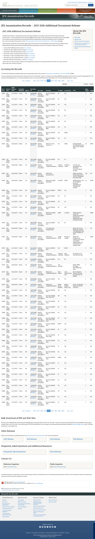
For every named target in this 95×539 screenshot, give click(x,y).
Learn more (81, 536)
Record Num (8, 89)
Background (78, 39)
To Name (60, 90)
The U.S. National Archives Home (19, 4)
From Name (67, 90)
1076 (34, 80)
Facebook (40, 527)
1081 (52, 80)
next (68, 80)
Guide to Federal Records (39, 506)
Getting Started (37, 500)
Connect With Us (47, 524)
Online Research (7, 497)
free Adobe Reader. (19, 482)
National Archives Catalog (8, 506)
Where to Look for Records (39, 510)
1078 (41, 80)
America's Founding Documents (85, 10)
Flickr (55, 527)
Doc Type (40, 90)
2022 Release (55, 439)
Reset (91, 84)
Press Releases (55, 452)
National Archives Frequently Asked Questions (37, 503)
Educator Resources (47, 10)
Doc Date (33, 89)
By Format (4, 502)
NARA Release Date (14, 89)
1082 (55, 80)
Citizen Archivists (72, 2)
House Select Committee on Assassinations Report (82, 43)
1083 (59, 80)
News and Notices (53, 500)
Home (3, 19)
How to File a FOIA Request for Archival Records (39, 515)
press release (26, 48)
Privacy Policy (41, 532)
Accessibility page (38, 483)
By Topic (4, 500)
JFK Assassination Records (24, 19)
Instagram (45, 527)
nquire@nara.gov (12, 466)
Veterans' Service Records (28, 10)
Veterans (20, 508)
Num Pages (87, 89)
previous (28, 80)
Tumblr (47, 527)
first (23, 80)
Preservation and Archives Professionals (24, 504)
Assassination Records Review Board (83, 47)
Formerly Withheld (21, 89)
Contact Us (90, 2)
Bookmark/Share (82, 2)
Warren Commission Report (82, 41)
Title (74, 90)
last (72, 80)
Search (90, 5)
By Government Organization (6, 504)
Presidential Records (7, 508)
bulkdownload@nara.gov (78, 424)
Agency (27, 90)
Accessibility (34, 532)
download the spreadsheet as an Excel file (56, 73)
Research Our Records (9, 10)
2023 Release (32, 439)
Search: (64, 84)
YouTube (50, 527)
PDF (32, 95)
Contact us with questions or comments (10, 490)
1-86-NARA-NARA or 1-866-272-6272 (47, 536)
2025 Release (9, 439)
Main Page (77, 37)
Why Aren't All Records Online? (38, 512)
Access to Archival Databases (6, 511)
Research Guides (38, 497)
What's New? (53, 497)
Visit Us (66, 10)
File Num (48, 90)
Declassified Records (38, 508)
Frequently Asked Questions (15, 452)
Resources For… (23, 497)
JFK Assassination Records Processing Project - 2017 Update (41, 41)
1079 (45, 80)
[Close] (93, 525)
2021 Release (78, 439)
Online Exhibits (5, 516)
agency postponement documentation (35, 435)
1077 (38, 80)
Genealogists (21, 500)
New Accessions (52, 502)
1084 (63, 80)
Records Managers (22, 506)
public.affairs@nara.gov (60, 466)
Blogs (52, 527)
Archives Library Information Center (6, 514)
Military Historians (22, 502)
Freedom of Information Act (51, 532)
